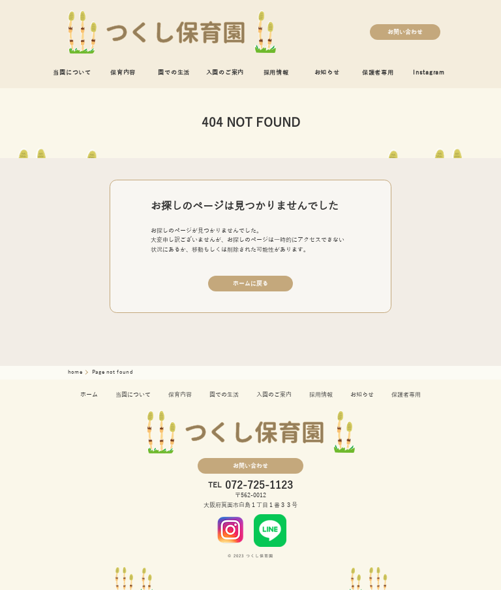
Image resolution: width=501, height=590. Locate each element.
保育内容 (123, 72)
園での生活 (174, 72)
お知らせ (327, 72)
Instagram (429, 72)
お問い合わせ (405, 32)
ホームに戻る (250, 283)
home (76, 372)
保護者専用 (378, 72)
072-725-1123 (259, 485)
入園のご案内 (225, 72)
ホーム (89, 394)
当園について (72, 72)
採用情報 (276, 72)
